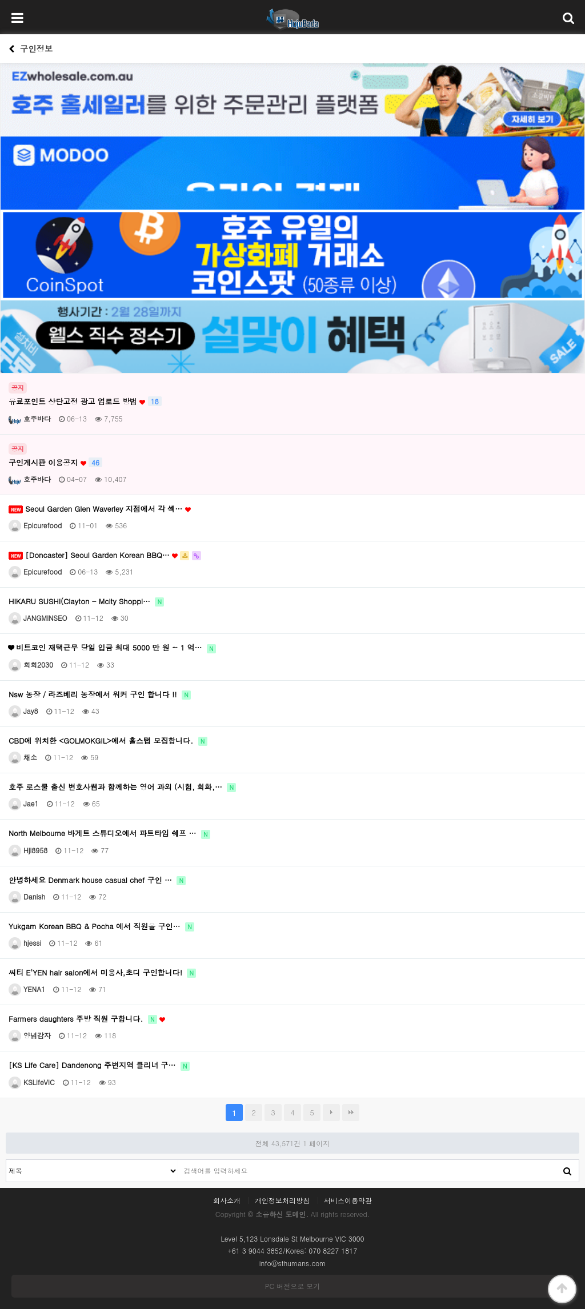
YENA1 (27, 989)
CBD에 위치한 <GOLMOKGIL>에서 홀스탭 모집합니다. (108, 741)
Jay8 (23, 711)
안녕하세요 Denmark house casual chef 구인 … (97, 880)
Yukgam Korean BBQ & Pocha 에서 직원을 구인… (101, 926)
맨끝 (350, 1112)
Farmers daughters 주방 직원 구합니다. (87, 1019)
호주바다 (30, 418)
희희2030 (31, 664)
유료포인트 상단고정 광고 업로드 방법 (85, 401)
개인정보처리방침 (282, 1200)
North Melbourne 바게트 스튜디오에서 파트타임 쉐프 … (109, 833)
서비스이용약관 (348, 1200)
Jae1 (24, 803)
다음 (331, 1112)
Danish (27, 896)
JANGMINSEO (38, 618)
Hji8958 (28, 850)
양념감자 (30, 1035)
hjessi (25, 942)
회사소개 (227, 1200)
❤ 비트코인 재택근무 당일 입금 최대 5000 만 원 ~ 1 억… (112, 648)
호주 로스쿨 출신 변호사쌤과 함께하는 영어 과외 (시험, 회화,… (122, 787)
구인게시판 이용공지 (55, 462)
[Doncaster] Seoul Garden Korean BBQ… (105, 555)
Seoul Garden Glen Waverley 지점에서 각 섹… (100, 509)
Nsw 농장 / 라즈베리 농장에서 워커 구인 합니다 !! (100, 694)
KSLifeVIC (32, 1082)
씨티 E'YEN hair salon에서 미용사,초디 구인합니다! (102, 972)
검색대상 (6, 1160)
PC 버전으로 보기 (292, 1286)
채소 (23, 757)
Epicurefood (35, 525)
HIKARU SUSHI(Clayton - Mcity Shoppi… (86, 601)
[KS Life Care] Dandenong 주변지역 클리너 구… (99, 1065)
